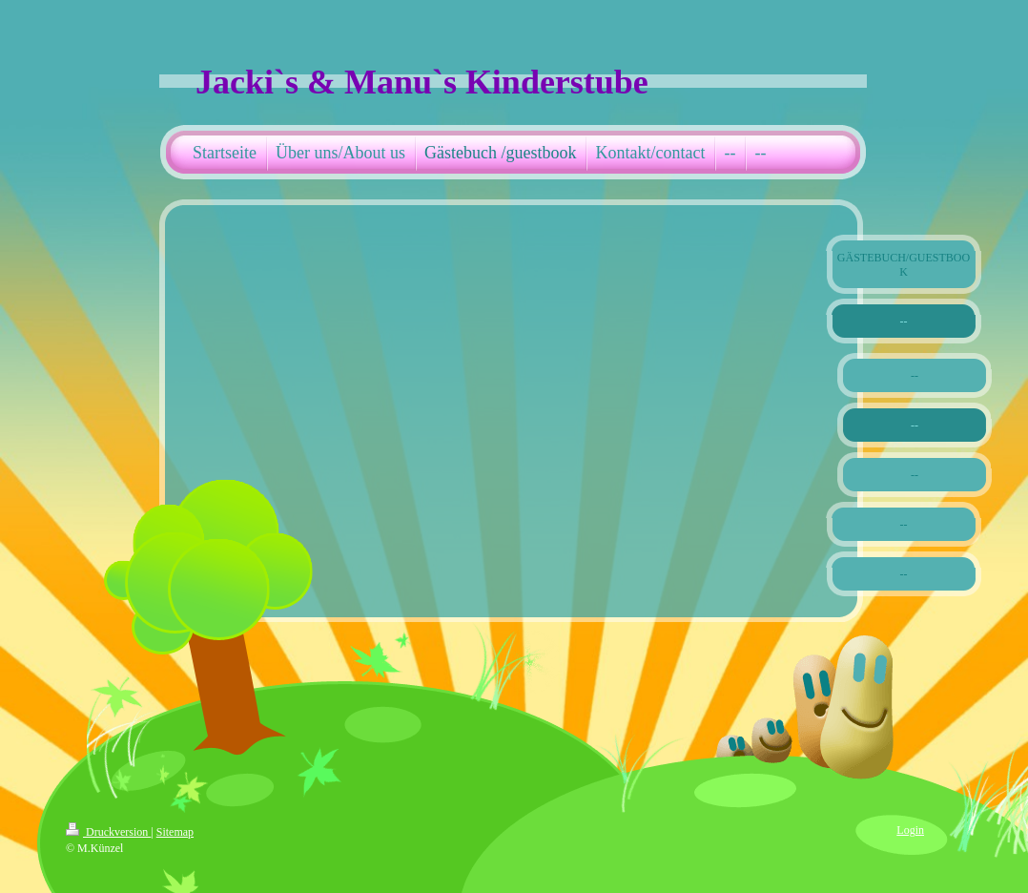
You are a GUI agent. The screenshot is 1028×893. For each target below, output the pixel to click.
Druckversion (108, 832)
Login (910, 830)
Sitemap (175, 832)
